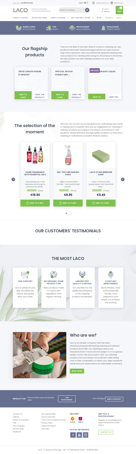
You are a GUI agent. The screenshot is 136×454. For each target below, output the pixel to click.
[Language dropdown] (84, 3)
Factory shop (18, 429)
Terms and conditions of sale (53, 420)
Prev (13, 178)
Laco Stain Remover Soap (101, 173)
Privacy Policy (46, 423)
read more (77, 371)
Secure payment (48, 417)
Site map (45, 429)
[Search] (74, 10)
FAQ (14, 423)
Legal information (48, 426)
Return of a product (21, 420)
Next (123, 178)
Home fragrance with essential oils (35, 173)
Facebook (17, 432)
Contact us (17, 414)
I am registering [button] (66, 399)
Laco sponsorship (48, 414)
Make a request (113, 398)
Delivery (16, 417)
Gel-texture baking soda (68, 173)
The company (19, 426)
